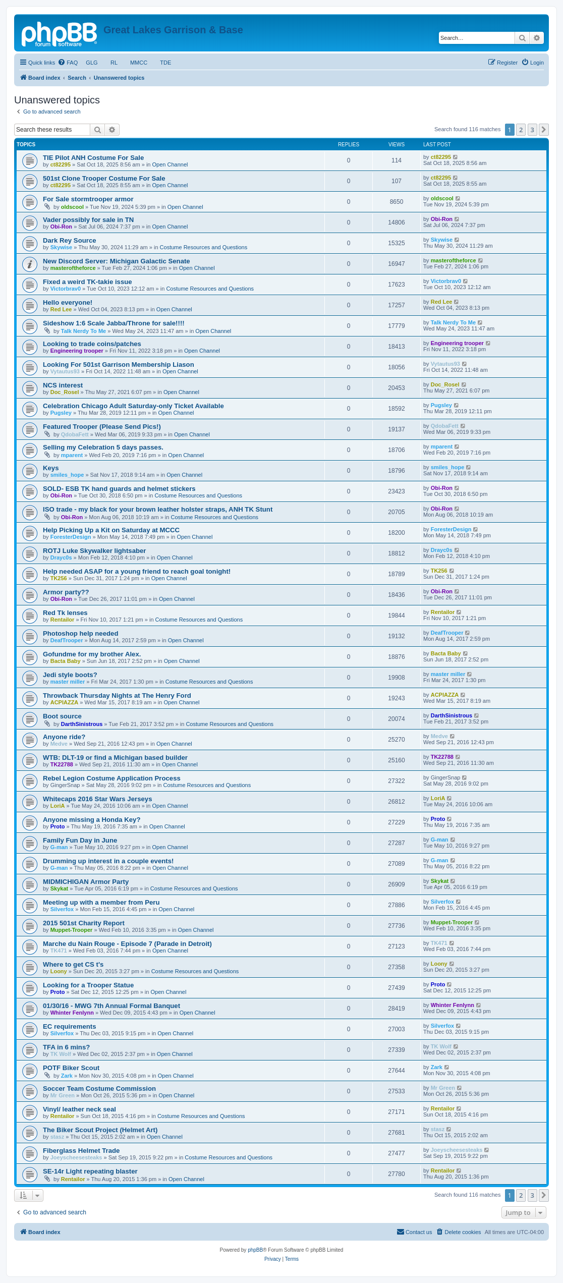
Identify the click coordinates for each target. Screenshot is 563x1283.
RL (114, 63)
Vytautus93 (65, 371)
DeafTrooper (66, 640)
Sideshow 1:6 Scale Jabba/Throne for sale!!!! (114, 323)
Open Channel (170, 164)
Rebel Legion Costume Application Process (112, 778)
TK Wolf (60, 1054)
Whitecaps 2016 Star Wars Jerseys (97, 799)
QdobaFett (75, 434)
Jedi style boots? (70, 675)
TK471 (58, 950)
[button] (544, 130)
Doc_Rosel (64, 392)
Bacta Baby (65, 661)
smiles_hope (67, 475)
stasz (57, 1137)
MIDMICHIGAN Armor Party (86, 881)
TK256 (58, 578)
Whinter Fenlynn (72, 1013)
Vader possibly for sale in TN (88, 220)
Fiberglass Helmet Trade (81, 1150)
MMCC (139, 63)
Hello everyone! (67, 302)
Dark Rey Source (69, 240)
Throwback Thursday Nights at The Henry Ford (117, 695)
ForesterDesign (70, 537)
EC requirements (69, 1026)
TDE (165, 63)
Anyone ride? (64, 737)
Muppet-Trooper (71, 930)
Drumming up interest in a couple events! (108, 861)
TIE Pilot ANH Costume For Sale (93, 157)
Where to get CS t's (73, 964)
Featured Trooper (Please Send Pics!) (102, 426)
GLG (91, 63)
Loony (58, 971)
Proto (57, 826)
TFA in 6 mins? (66, 1047)
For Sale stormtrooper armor (88, 199)
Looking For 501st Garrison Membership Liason (118, 364)
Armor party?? (66, 592)
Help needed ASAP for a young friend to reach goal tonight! (137, 571)
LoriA (57, 806)
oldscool (72, 207)
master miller (67, 682)
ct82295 (60, 164)
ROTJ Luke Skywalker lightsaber (94, 550)
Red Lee (61, 309)
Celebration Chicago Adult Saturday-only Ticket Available (133, 406)
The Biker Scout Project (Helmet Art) (100, 1130)
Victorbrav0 (65, 289)
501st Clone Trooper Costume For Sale (104, 178)
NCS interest (63, 385)
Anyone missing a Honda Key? (91, 819)
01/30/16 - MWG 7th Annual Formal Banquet (111, 1006)
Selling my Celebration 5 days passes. (103, 447)
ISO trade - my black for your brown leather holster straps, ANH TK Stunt (157, 509)
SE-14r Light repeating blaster (90, 1171)
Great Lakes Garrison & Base (173, 29)
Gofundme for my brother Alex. (92, 654)
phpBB (255, 1250)
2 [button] (521, 129)
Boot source (62, 716)
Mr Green (62, 1095)
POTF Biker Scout (71, 1068)
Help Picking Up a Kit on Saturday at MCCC (111, 530)
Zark (67, 1076)
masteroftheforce (73, 268)
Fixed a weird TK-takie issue (87, 282)
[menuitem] (68, 63)
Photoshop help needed (80, 633)
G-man (59, 847)
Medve (59, 744)
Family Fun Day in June (80, 840)
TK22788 (61, 764)
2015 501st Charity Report (84, 923)
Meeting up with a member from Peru (101, 902)
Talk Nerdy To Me (83, 331)
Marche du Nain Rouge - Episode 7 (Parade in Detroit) (127, 943)
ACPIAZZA (64, 702)
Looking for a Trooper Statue (88, 985)
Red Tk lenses (65, 613)
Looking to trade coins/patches (92, 344)
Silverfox (62, 909)
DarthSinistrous (82, 724)
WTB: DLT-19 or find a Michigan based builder (115, 757)
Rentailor (62, 620)
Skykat (59, 888)
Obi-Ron (61, 227)
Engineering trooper (76, 351)
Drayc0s (61, 557)
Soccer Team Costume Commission (99, 1088)
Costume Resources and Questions (204, 247)
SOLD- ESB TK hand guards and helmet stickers (119, 488)
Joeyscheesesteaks (76, 1157)
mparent (72, 455)
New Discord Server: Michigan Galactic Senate (116, 261)
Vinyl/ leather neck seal (79, 1109)
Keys (51, 468)
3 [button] (532, 129)
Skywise (61, 247)
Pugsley (61, 413)
